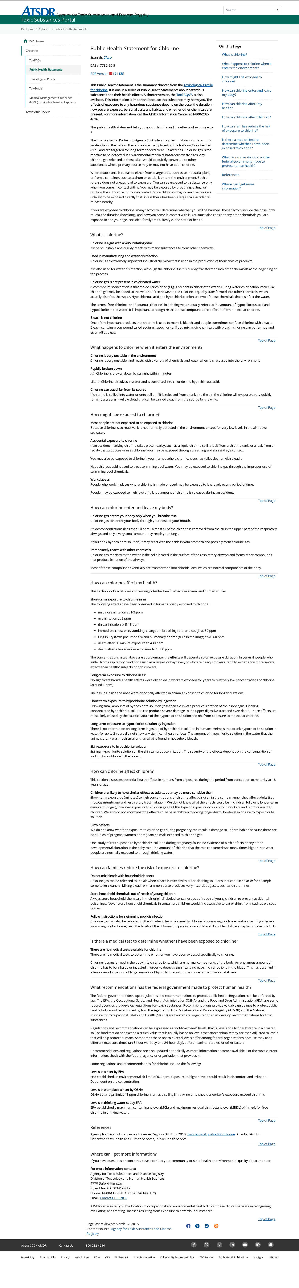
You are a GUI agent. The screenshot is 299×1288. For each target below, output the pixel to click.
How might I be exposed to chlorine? (242, 79)
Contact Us (66, 1245)
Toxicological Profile (42, 79)
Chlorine (44, 29)
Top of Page (266, 228)
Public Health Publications (233, 1257)
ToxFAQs (35, 60)
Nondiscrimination (144, 1257)
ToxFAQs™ (184, 95)
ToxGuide (35, 88)
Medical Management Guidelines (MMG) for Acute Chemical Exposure (52, 100)
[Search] (247, 10)
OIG (107, 1257)
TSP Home (27, 29)
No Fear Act (121, 1257)
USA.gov (273, 1257)
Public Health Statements (71, 29)
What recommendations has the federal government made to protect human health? (246, 161)
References (230, 174)
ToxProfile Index (38, 112)
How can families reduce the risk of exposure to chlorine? (246, 128)
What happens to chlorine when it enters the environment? (247, 65)
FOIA (97, 1257)
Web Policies (82, 1257)
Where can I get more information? (238, 186)
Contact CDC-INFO (113, 1198)
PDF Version (107, 73)
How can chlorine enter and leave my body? (246, 92)
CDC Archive (206, 1257)
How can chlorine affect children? (246, 117)
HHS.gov (259, 1257)
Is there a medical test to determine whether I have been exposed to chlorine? (245, 143)
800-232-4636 (95, 1245)
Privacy (65, 1257)
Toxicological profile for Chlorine (211, 1134)
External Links (48, 1257)
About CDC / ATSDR (34, 1245)
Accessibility (27, 1257)
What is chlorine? (234, 54)
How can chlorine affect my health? (242, 106)
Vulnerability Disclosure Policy (177, 1257)
